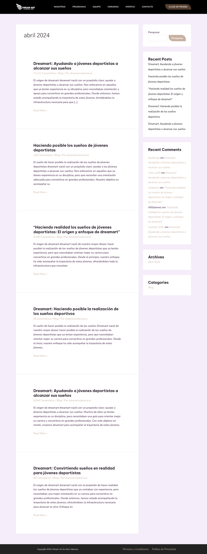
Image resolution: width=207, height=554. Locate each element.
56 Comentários (42, 318)
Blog (62, 73)
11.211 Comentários (45, 73)
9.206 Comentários (44, 236)
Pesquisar (154, 32)
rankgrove (154, 207)
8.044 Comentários (44, 400)
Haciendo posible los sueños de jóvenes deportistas (70, 147)
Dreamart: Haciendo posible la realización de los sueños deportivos (76, 311)
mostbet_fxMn (156, 246)
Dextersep (154, 168)
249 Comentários (43, 155)
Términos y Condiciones (135, 548)
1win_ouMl (154, 188)
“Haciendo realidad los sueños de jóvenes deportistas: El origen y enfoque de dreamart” (76, 229)
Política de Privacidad (164, 548)
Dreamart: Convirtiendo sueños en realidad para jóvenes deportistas (74, 470)
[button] (178, 7)
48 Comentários (42, 477)
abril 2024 (154, 286)
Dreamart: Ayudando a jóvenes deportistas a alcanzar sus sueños (75, 66)
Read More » (40, 110)
